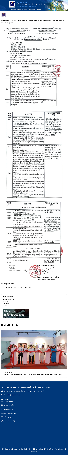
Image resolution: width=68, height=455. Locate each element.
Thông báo (6, 303)
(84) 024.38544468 (7, 400)
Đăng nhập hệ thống (7, 405)
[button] (65, 354)
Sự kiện (5, 301)
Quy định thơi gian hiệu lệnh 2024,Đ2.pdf (18, 287)
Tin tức (5, 306)
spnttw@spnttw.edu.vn (10, 395)
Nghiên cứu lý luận (9, 299)
